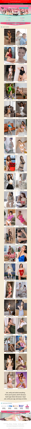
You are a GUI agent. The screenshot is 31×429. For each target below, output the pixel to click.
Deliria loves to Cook (10, 388)
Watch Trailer (15, 14)
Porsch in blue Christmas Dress (21, 262)
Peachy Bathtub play (21, 63)
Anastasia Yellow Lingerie (9, 45)
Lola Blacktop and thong (21, 81)
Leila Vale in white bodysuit (9, 81)
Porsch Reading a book (10, 117)
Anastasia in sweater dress (9, 316)
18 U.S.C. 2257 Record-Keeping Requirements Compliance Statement (15, 425)
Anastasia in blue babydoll (21, 316)
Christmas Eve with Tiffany (21, 244)
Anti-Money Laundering (10, 424)
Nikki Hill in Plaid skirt (21, 334)
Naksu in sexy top (21, 352)
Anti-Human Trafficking (21, 424)
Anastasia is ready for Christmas (9, 262)
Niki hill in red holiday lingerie (10, 298)
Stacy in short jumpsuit (21, 99)
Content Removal (15, 423)
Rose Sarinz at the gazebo (9, 370)
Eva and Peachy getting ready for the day (21, 298)
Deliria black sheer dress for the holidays (9, 244)
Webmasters (10, 423)
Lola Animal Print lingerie (9, 334)
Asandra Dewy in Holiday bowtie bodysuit (21, 280)
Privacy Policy (19, 423)
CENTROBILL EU (15, 426)
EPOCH (11, 426)
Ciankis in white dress (21, 117)
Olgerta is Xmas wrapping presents (9, 280)
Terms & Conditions (24, 423)
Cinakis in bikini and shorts (21, 388)
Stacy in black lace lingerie (9, 352)
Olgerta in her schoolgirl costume (21, 370)
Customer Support (5, 423)
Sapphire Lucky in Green (9, 99)
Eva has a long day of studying (21, 45)
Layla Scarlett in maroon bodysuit (9, 63)
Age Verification (15, 424)
